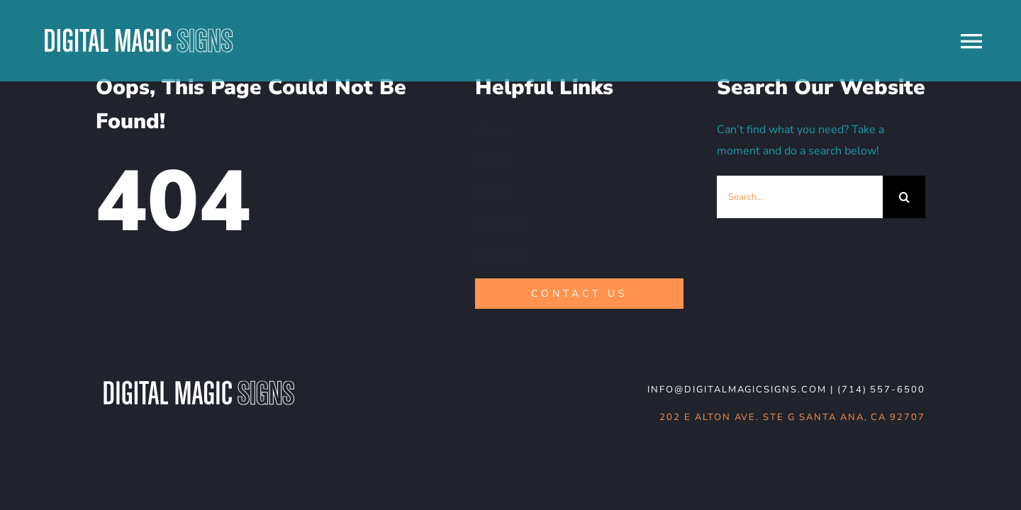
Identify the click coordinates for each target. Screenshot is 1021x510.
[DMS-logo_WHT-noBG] (199, 382)
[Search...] (800, 197)
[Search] (904, 197)
